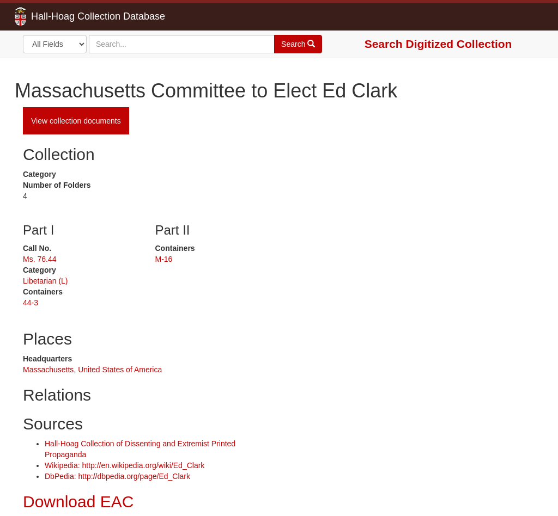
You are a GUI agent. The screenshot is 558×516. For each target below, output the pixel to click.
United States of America (120, 369)
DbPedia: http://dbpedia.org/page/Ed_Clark (117, 476)
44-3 (30, 302)
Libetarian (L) (45, 281)
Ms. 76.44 (39, 259)
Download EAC (78, 502)
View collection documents (76, 120)
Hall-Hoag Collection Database (63, 16)
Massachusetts (48, 369)
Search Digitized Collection (438, 44)
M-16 (164, 259)
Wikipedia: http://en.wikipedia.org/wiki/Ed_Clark (124, 465)
